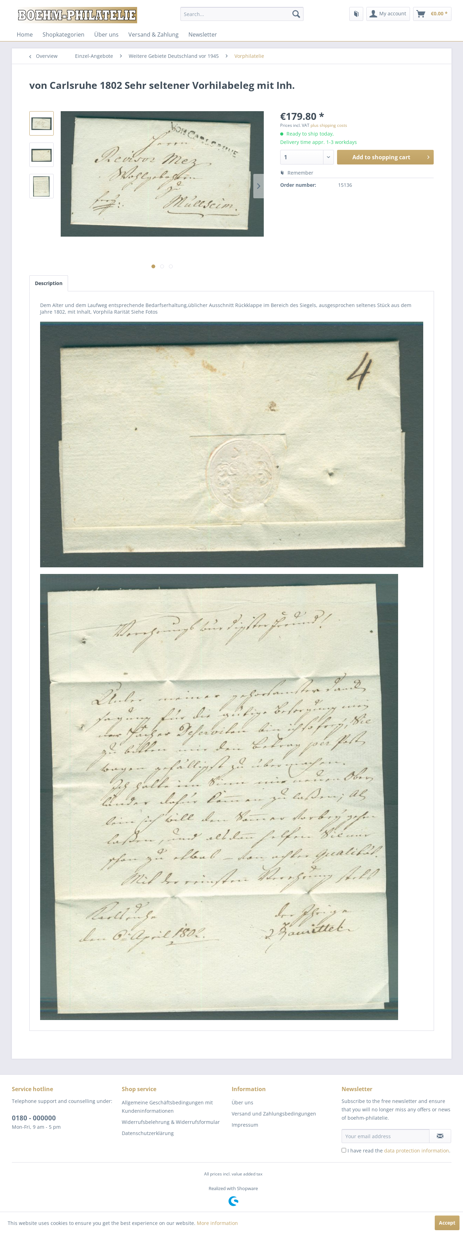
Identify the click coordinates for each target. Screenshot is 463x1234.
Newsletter (202, 34)
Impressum (245, 1124)
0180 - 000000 (34, 1117)
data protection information (416, 1150)
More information (217, 1223)
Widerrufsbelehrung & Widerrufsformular (171, 1122)
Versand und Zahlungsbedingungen (274, 1113)
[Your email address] (386, 1136)
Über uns (106, 34)
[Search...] (242, 14)
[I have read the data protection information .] (344, 1150)
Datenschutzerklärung (148, 1133)
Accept (447, 1222)
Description (48, 283)
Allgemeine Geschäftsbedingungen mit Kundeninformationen (167, 1106)
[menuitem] (242, 14)
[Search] (296, 14)
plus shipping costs (329, 125)
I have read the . (399, 1150)
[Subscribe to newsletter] (440, 1136)
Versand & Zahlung (153, 34)
